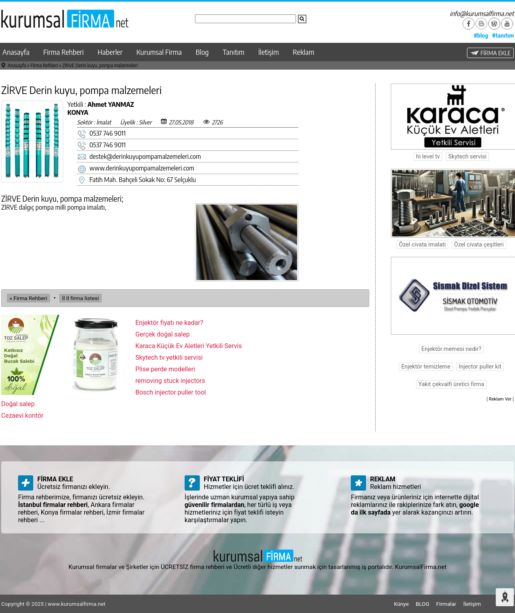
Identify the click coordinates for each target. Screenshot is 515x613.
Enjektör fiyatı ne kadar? (169, 323)
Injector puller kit (480, 366)
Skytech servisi (467, 156)
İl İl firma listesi (80, 298)
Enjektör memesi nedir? (451, 349)
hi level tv (428, 156)
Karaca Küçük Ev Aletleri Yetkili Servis (188, 346)
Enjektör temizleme (426, 366)
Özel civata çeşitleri (479, 244)
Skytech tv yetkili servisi (169, 357)
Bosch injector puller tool (170, 392)
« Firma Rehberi (28, 298)
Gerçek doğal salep (162, 334)
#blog (481, 35)
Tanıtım (233, 52)
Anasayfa (15, 52)
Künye (401, 604)
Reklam (303, 52)
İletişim (268, 52)
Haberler (110, 52)
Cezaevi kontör (22, 415)
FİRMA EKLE (490, 52)
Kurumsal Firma (159, 52)
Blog (202, 52)
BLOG (422, 604)
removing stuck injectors (170, 381)
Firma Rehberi (63, 52)
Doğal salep (18, 404)
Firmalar (446, 604)
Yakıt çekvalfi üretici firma (451, 384)
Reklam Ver (500, 399)
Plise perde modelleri (165, 369)
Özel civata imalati (422, 244)
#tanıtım (503, 35)
